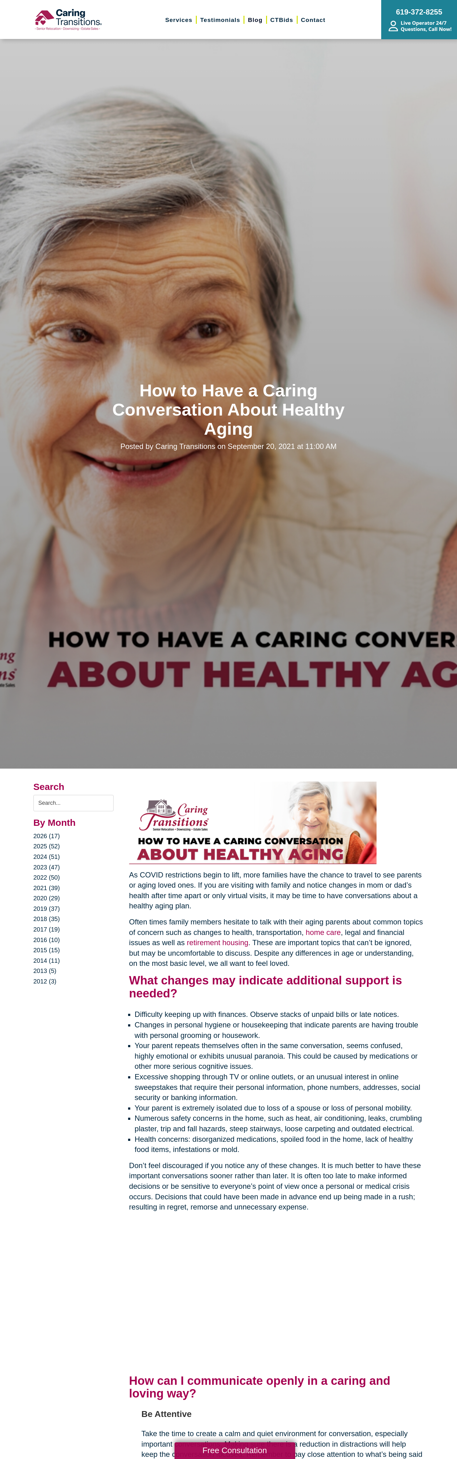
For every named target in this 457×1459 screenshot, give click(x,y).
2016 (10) (46, 939)
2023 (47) (46, 867)
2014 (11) (46, 960)
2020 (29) (46, 898)
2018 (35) (46, 918)
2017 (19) (46, 929)
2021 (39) (46, 888)
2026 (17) (46, 836)
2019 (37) (46, 908)
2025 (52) (46, 846)
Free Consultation (234, 1450)
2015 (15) (46, 950)
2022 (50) (46, 877)
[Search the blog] (73, 803)
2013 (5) (45, 970)
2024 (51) (46, 856)
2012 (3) (45, 981)
